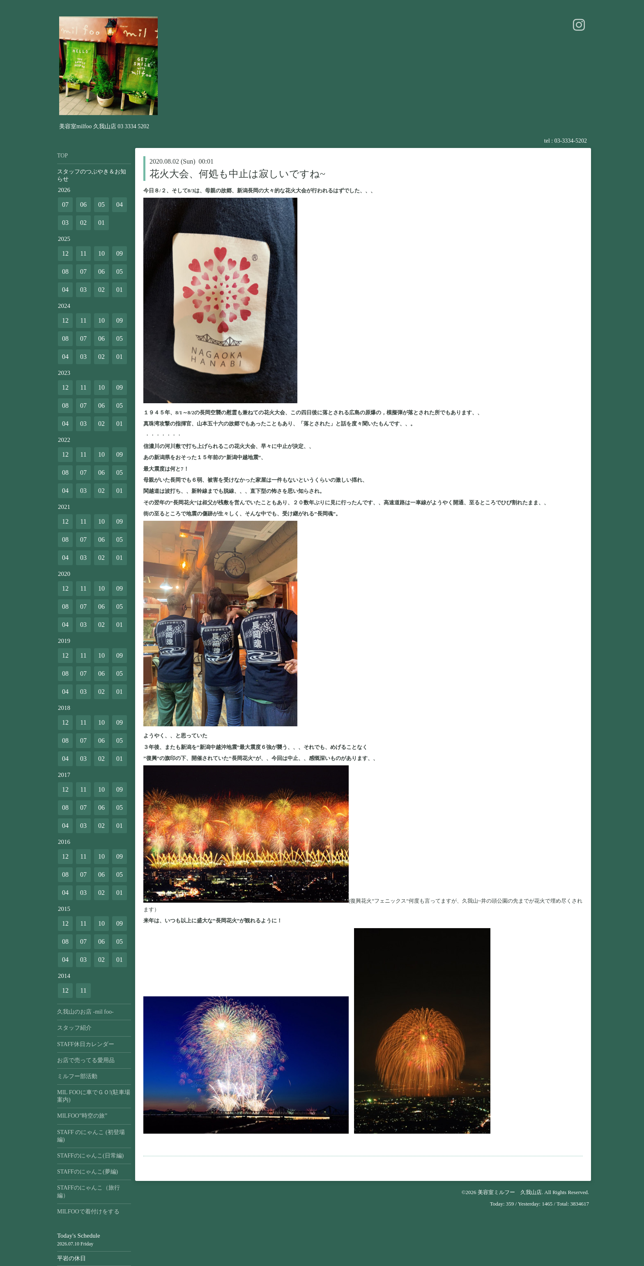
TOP (62, 155)
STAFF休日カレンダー (85, 1044)
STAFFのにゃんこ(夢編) (87, 1172)
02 (83, 222)
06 (83, 204)
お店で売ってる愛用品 (86, 1060)
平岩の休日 (71, 1258)
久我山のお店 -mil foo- (85, 1012)
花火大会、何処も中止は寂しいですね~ (237, 174)
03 (65, 222)
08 (65, 271)
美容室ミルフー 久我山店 (510, 1192)
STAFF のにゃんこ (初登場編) (91, 1136)
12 (65, 253)
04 (119, 204)
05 (101, 204)
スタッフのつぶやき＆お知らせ (91, 175)
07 (65, 204)
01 (101, 222)
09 (119, 253)
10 (101, 253)
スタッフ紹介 (74, 1028)
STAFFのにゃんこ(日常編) (90, 1156)
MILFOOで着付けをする (88, 1211)
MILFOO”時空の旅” (82, 1116)
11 (83, 253)
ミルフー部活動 (77, 1076)
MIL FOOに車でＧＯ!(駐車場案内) (93, 1096)
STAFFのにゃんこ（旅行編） (88, 1191)
